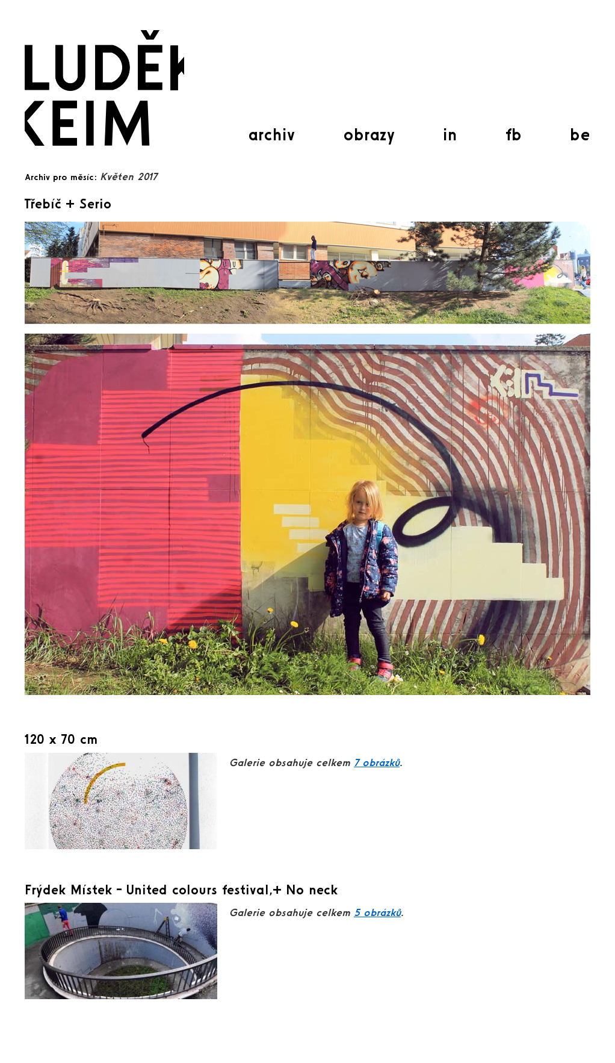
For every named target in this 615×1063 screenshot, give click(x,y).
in (450, 134)
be (580, 134)
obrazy (369, 134)
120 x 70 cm (61, 739)
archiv (271, 134)
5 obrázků (377, 912)
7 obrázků (377, 762)
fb (513, 134)
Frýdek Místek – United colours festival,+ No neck (181, 889)
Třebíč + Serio (68, 203)
